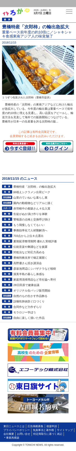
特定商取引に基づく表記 (47, 434)
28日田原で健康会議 (26, 285)
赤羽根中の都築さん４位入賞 (31, 208)
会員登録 (31, 3)
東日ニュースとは (14, 426)
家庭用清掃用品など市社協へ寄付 (34, 279)
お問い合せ (23, 434)
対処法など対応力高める (29, 252)
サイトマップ (65, 430)
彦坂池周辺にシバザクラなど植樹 (34, 268)
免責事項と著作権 (43, 430)
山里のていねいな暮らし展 (30, 197)
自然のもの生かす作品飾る (30, 296)
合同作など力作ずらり (27, 306)
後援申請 (51, 426)
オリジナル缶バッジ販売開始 (31, 290)
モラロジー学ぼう (24, 312)
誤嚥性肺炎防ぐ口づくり (29, 301)
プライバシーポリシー (16, 430)
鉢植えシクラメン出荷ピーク (31, 192)
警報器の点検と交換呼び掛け (31, 219)
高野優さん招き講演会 (27, 263)
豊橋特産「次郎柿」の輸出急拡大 (34, 186)
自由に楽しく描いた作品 (29, 317)
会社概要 (8, 434)
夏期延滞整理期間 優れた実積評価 (35, 241)
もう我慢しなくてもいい (29, 225)
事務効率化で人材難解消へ (30, 230)
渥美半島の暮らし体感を (29, 274)
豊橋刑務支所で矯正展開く (30, 257)
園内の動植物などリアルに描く (33, 203)
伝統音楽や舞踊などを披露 (30, 246)
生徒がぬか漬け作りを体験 (30, 214)
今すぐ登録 (20, 146)
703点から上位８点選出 (28, 235)
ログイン (11, 3)
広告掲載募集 (35, 426)
